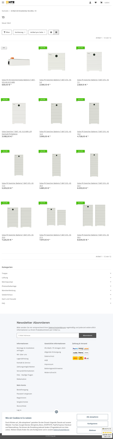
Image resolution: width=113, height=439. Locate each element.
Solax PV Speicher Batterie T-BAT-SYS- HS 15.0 (93, 132)
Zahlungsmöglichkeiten (26, 367)
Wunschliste (21, 406)
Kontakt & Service (23, 363)
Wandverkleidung (8, 290)
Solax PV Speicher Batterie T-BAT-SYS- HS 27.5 (55, 236)
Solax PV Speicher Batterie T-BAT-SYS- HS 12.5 (55, 132)
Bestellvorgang (22, 390)
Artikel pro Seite (36, 32)
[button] (90, 2)
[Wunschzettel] (95, 2)
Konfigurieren (92, 424)
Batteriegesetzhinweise (53, 368)
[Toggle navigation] (3, 1)
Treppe (4, 273)
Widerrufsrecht (50, 372)
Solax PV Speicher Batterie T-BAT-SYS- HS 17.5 (18, 184)
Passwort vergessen (24, 394)
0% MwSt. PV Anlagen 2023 (54, 348)
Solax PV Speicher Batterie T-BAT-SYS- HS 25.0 (18, 236)
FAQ (3, 303)
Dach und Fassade (9, 299)
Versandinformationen (25, 371)
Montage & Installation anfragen (25, 349)
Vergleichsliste (22, 402)
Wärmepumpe (7, 282)
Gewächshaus (7, 295)
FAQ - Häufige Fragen (25, 375)
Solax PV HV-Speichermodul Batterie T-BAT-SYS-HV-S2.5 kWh (18, 81)
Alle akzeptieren (92, 417)
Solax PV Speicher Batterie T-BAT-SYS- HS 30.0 (93, 236)
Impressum (48, 364)
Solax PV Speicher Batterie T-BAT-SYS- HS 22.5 (93, 184)
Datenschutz (49, 356)
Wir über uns (22, 354)
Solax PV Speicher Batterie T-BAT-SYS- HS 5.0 (55, 81)
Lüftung (5, 278)
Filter (7, 32)
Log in (19, 410)
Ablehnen (92, 430)
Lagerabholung (22, 359)
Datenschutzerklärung (57, 327)
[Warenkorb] (104, 2)
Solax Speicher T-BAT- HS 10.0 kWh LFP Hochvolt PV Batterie (17, 132)
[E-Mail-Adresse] (48, 335)
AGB (46, 360)
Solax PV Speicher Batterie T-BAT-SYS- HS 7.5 (93, 81)
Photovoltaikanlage (9, 286)
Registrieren (21, 398)
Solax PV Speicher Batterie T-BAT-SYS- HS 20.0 (55, 184)
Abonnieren (87, 335)
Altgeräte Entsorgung (52, 352)
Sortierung (19, 32)
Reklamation (21, 379)
